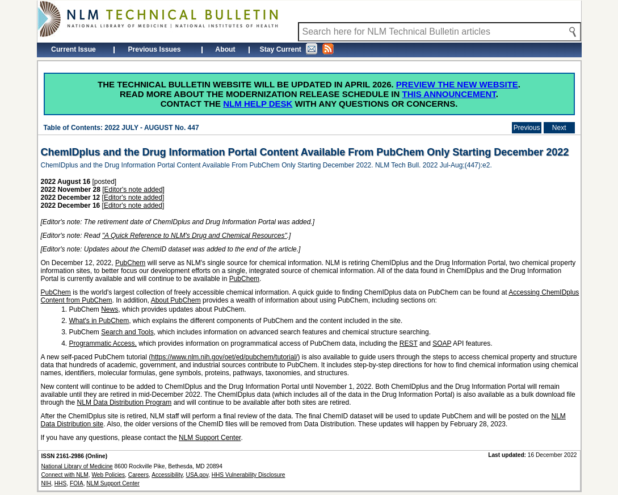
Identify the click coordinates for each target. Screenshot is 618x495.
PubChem (130, 263)
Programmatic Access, (103, 343)
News (109, 309)
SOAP (441, 343)
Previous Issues (154, 49)
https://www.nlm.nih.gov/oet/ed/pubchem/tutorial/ (224, 357)
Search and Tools (127, 332)
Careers (138, 475)
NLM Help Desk (257, 103)
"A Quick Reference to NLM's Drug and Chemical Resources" (194, 236)
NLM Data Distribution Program (124, 402)
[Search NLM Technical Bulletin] (439, 31)
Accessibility (167, 475)
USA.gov (197, 475)
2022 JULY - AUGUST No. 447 (151, 128)
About (225, 49)
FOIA (76, 483)
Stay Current (297, 48)
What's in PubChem (99, 321)
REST (409, 343)
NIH (46, 483)
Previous (527, 128)
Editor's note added (133, 190)
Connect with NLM (65, 475)
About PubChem (176, 300)
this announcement (449, 94)
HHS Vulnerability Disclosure (248, 475)
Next (559, 128)
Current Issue (73, 49)
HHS (60, 483)
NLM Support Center (210, 438)
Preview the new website (457, 84)
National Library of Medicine (77, 466)
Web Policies (108, 475)
